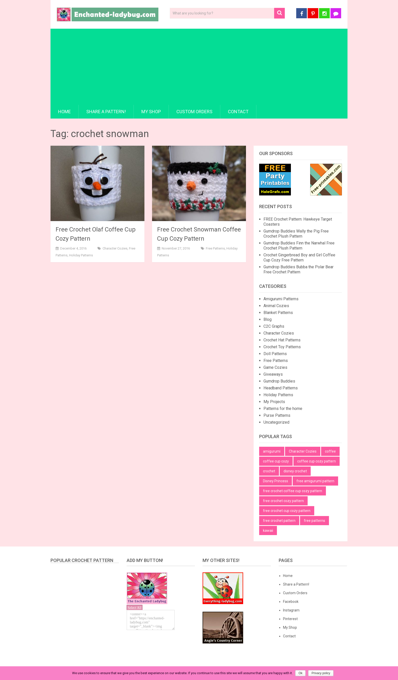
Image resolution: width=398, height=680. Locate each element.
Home (64, 111)
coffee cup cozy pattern (316, 461)
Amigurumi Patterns (280, 298)
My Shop (151, 111)
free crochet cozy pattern (283, 501)
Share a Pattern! (106, 111)
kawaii (268, 530)
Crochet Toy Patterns (282, 346)
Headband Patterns (280, 388)
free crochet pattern (279, 521)
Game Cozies (275, 367)
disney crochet (295, 471)
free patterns (314, 521)
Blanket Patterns (278, 312)
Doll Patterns (275, 353)
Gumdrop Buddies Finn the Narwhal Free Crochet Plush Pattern (299, 246)
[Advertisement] (199, 66)
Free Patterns (215, 248)
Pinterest (290, 619)
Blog (267, 319)
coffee (330, 451)
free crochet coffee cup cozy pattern (292, 491)
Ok (300, 673)
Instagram (291, 610)
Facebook (290, 602)
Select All (135, 608)
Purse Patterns (276, 415)
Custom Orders (194, 111)
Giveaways (273, 374)
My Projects (274, 401)
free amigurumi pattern (315, 481)
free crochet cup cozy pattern (286, 511)
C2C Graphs (273, 326)
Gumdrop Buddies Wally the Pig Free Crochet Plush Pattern (296, 234)
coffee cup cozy (276, 461)
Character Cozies (115, 248)
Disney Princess (275, 481)
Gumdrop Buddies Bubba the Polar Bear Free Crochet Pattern (298, 269)
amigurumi (271, 451)
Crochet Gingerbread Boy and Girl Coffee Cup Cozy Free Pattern (299, 257)
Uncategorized (276, 422)
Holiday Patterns (81, 255)
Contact (238, 111)
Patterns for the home (282, 408)
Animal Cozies (276, 305)
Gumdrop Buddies (279, 381)
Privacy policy (320, 673)
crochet (269, 471)
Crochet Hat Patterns (282, 340)
